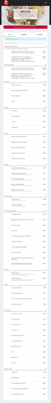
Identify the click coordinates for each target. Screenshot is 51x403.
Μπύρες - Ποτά (8, 369)
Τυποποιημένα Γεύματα (10, 210)
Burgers (6, 269)
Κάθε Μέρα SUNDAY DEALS (11, 46)
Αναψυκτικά (7, 310)
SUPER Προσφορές (9, 64)
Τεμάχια (6, 133)
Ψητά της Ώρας (8, 195)
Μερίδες (6, 164)
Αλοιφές (6, 107)
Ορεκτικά (6, 81)
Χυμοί (5, 284)
